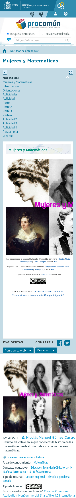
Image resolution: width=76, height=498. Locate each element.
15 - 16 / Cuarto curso (40, 471)
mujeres (12, 457)
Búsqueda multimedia (55, 34)
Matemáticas (41, 462)
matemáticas (26, 457)
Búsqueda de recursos (20, 34)
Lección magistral (35, 477)
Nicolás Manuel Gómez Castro (50, 437)
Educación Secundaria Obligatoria (49, 467)
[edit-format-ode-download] (46, 350)
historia (40, 457)
